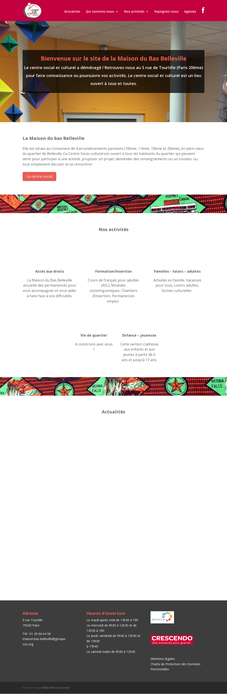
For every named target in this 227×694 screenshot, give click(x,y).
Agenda (190, 11)
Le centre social (39, 176)
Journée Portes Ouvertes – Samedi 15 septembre (49, 438)
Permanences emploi (173, 436)
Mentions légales (163, 659)
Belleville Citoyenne (56, 688)
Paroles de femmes (108, 514)
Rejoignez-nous (166, 11)
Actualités (72, 11)
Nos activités (134, 11)
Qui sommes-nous (100, 11)
